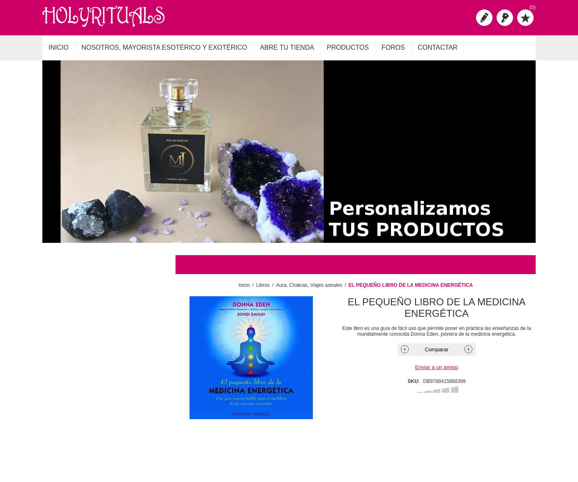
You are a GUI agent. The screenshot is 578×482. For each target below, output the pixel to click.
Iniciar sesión (505, 17)
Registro (484, 17)
